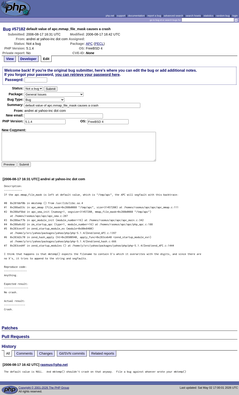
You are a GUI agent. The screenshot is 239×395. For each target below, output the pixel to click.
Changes (46, 353)
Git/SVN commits (72, 353)
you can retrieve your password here (87, 75)
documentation (136, 15)
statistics (208, 15)
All (8, 353)
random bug (223, 15)
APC (89, 44)
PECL (99, 44)
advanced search (173, 15)
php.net (110, 15)
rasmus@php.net (54, 365)
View (10, 59)
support (121, 15)
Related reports (102, 353)
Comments (24, 353)
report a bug (154, 15)
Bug (7, 29)
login (235, 15)
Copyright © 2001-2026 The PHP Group (43, 387)
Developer (28, 59)
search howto (193, 15)
